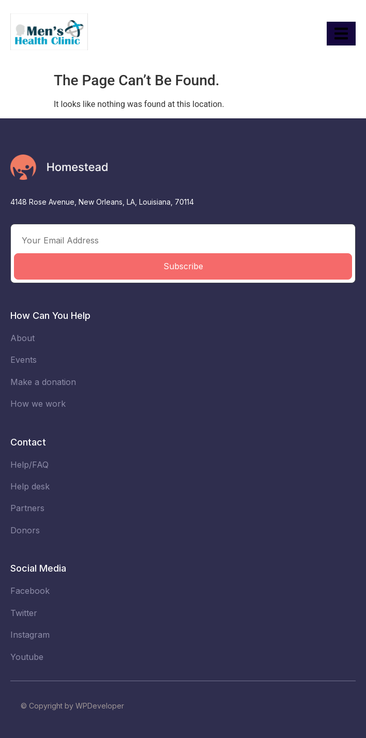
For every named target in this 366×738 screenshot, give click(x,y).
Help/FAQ (29, 464)
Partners (27, 508)
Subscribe (183, 266)
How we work (38, 403)
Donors (25, 530)
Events (23, 360)
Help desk (30, 486)
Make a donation (43, 382)
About (22, 338)
